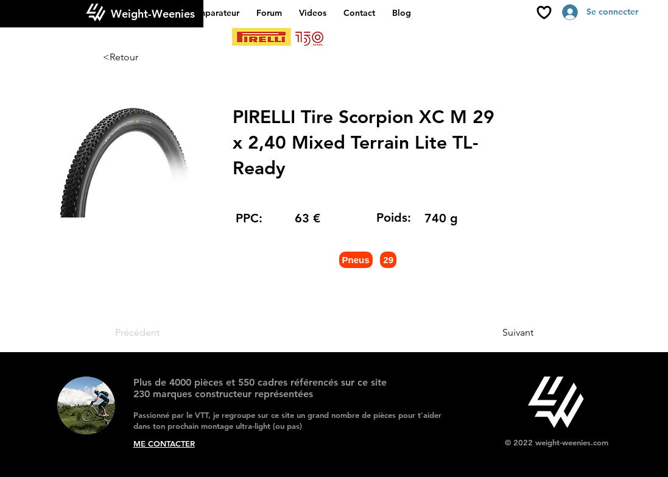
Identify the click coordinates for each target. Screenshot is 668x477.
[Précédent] (155, 332)
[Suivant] (503, 332)
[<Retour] (143, 57)
